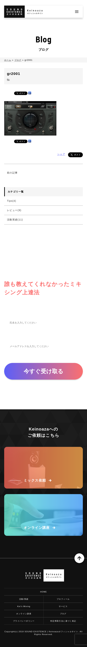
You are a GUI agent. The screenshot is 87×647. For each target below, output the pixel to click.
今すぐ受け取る (43, 371)
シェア (61, 154)
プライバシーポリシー (24, 621)
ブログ (17, 60)
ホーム (7, 60)
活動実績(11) (15, 219)
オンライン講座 (23, 614)
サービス (63, 606)
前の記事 (12, 172)
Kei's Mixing (23, 606)
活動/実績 (24, 599)
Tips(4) (11, 200)
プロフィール (63, 599)
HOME (43, 592)
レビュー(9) (14, 210)
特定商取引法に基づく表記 (63, 621)
